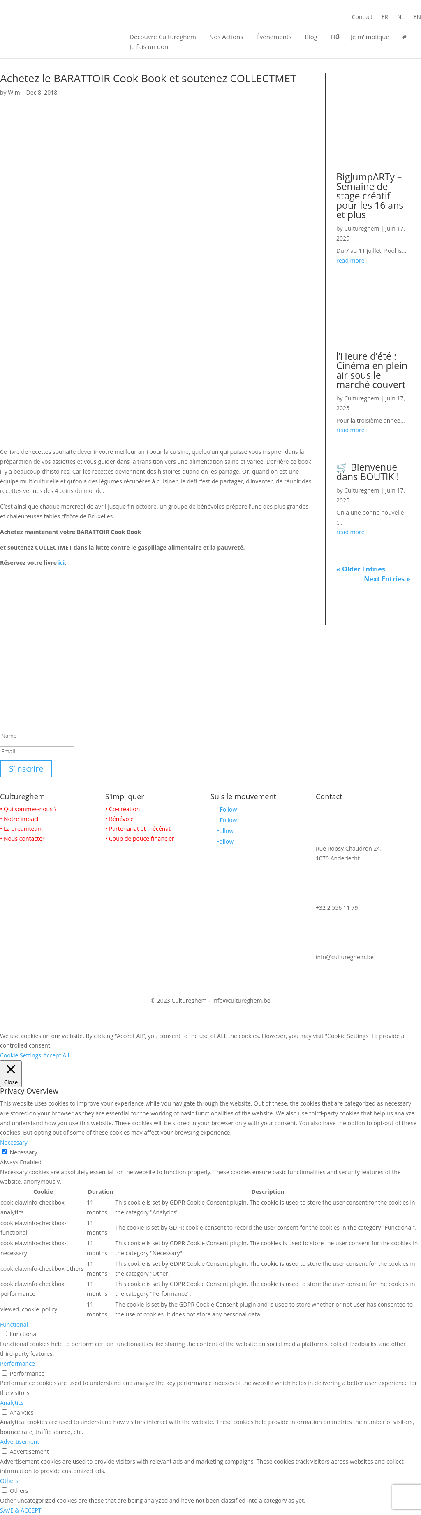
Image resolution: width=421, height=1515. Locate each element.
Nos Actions (226, 36)
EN (417, 17)
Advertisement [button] (19, 1442)
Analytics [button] (12, 1402)
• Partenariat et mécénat (138, 829)
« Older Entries (360, 569)
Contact (362, 17)
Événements (273, 36)
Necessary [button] (14, 1142)
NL (401, 17)
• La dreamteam (21, 829)
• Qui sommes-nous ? (28, 809)
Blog (311, 36)
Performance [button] (17, 1363)
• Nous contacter (22, 838)
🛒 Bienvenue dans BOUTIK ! (367, 471)
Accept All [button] (56, 1055)
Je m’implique (370, 36)
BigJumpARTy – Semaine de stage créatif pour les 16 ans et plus (369, 195)
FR (385, 17)
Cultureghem (361, 228)
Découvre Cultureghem (163, 36)
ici (61, 563)
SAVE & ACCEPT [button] (21, 1510)
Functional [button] (14, 1324)
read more (350, 260)
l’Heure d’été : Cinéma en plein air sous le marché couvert (371, 370)
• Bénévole (119, 819)
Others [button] (9, 1481)
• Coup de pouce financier (139, 838)
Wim (14, 92)
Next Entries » (387, 578)
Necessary (23, 1152)
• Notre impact (19, 819)
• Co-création (122, 809)
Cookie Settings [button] (20, 1055)
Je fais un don (149, 46)
